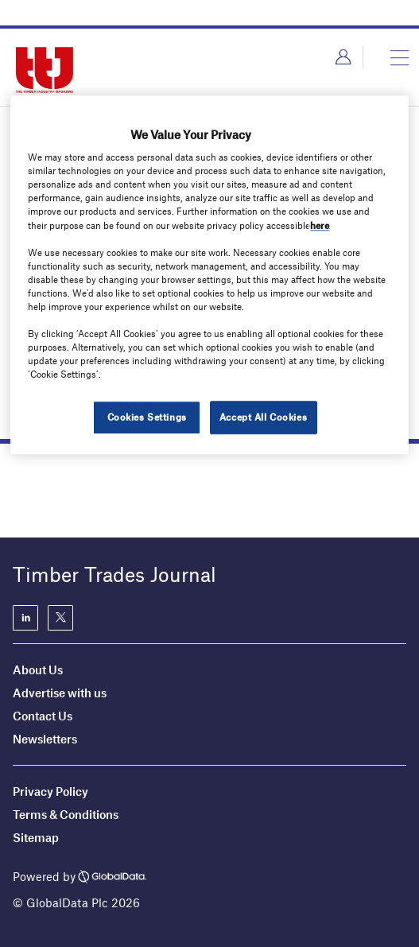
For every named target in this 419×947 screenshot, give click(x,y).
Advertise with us (60, 692)
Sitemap (36, 837)
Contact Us (42, 715)
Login (343, 57)
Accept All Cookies (263, 417)
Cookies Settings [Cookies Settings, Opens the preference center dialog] (147, 417)
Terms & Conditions (65, 814)
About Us (38, 669)
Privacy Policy (50, 791)
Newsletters (46, 739)
